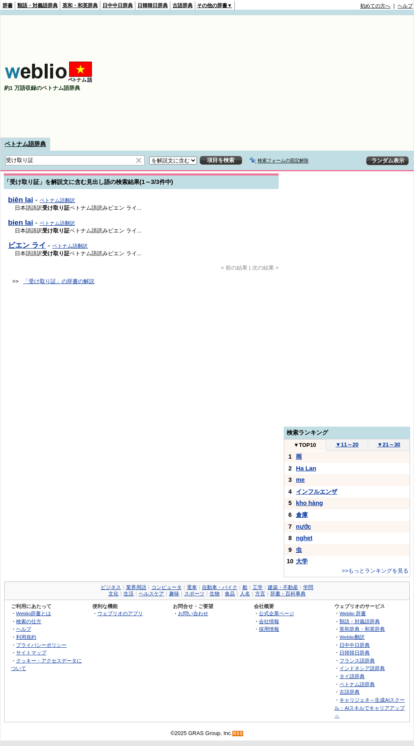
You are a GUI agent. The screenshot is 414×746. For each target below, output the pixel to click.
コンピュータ (166, 587)
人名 (245, 593)
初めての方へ (375, 6)
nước (303, 526)
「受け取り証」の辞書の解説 (58, 281)
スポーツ (194, 593)
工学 (258, 587)
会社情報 (269, 621)
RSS (238, 733)
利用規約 (26, 637)
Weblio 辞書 (352, 613)
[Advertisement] (288, 76)
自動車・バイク (219, 587)
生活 (129, 593)
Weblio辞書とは (33, 613)
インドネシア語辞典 (362, 668)
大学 (302, 561)
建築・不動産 (283, 587)
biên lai (20, 199)
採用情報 (269, 629)
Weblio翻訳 (351, 637)
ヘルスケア (151, 593)
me (300, 479)
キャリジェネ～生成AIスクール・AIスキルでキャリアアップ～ (369, 707)
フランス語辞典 (357, 660)
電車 (192, 587)
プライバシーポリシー (41, 645)
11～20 (347, 444)
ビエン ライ (27, 245)
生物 (215, 593)
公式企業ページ (276, 613)
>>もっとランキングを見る (375, 571)
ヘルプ (405, 6)
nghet (304, 538)
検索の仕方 (28, 621)
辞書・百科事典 (288, 593)
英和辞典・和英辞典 (362, 629)
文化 (113, 593)
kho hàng (309, 503)
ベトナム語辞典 (25, 144)
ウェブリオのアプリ (120, 613)
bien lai (20, 222)
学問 (308, 587)
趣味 (174, 593)
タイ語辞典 (352, 676)
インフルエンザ (316, 491)
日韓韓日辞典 (152, 5)
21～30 (389, 444)
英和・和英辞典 (80, 5)
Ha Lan (306, 468)
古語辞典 (182, 5)
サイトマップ (31, 652)
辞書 (8, 5)
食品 (230, 593)
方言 (260, 593)
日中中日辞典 (117, 5)
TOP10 (304, 445)
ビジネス (111, 587)
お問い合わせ (193, 613)
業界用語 (136, 587)
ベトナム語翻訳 (57, 200)
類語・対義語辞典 (37, 5)
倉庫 (302, 514)
